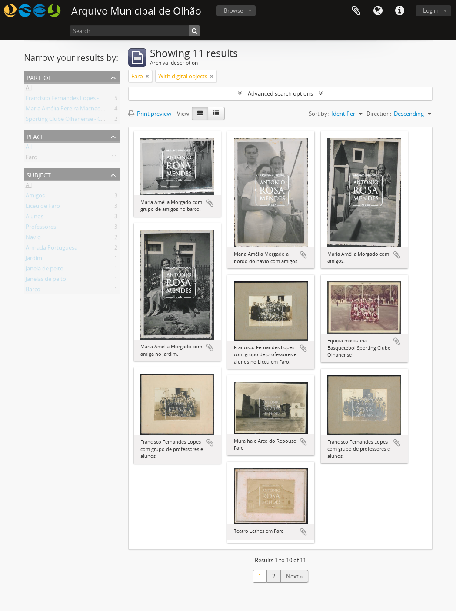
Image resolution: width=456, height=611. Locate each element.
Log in (431, 10)
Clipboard (356, 11)
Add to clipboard (210, 203)
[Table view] (216, 113)
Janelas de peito (46, 280)
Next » (294, 576)
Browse (233, 10)
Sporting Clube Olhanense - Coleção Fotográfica (87, 120)
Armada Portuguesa (51, 249)
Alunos (34, 218)
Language (378, 11)
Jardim (34, 260)
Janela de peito (44, 270)
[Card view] (200, 113)
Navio (33, 239)
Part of (39, 77)
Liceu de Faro (43, 207)
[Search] (135, 30)
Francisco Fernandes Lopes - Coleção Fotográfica (88, 100)
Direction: (378, 113)
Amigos (35, 197)
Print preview (149, 113)
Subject (39, 174)
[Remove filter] (147, 76)
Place (35, 136)
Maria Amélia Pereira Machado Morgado (78, 110)
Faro (31, 159)
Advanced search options (280, 93)
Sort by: (319, 113)
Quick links (399, 11)
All (29, 89)
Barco (33, 291)
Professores (41, 228)
